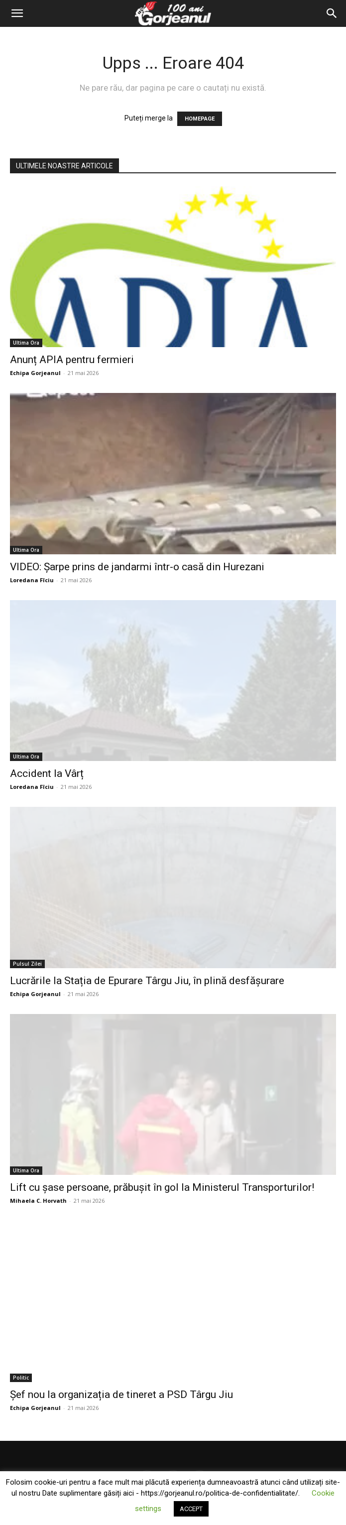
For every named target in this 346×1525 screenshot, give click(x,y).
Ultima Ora (26, 342)
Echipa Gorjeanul (35, 373)
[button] (17, 13)
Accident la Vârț (47, 773)
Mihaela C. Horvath (38, 1200)
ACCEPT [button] (191, 1509)
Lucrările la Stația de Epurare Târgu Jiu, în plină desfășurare (147, 981)
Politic (21, 1377)
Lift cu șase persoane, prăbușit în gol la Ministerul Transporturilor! (162, 1187)
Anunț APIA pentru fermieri (72, 360)
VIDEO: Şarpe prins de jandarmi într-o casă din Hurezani (137, 567)
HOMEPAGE (200, 119)
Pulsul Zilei (27, 963)
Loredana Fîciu (32, 580)
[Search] (332, 13)
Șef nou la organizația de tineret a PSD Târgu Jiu (121, 1394)
